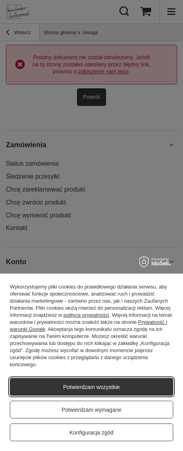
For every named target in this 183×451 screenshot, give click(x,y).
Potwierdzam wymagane (92, 410)
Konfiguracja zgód (91, 432)
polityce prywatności (86, 315)
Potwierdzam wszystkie (91, 387)
